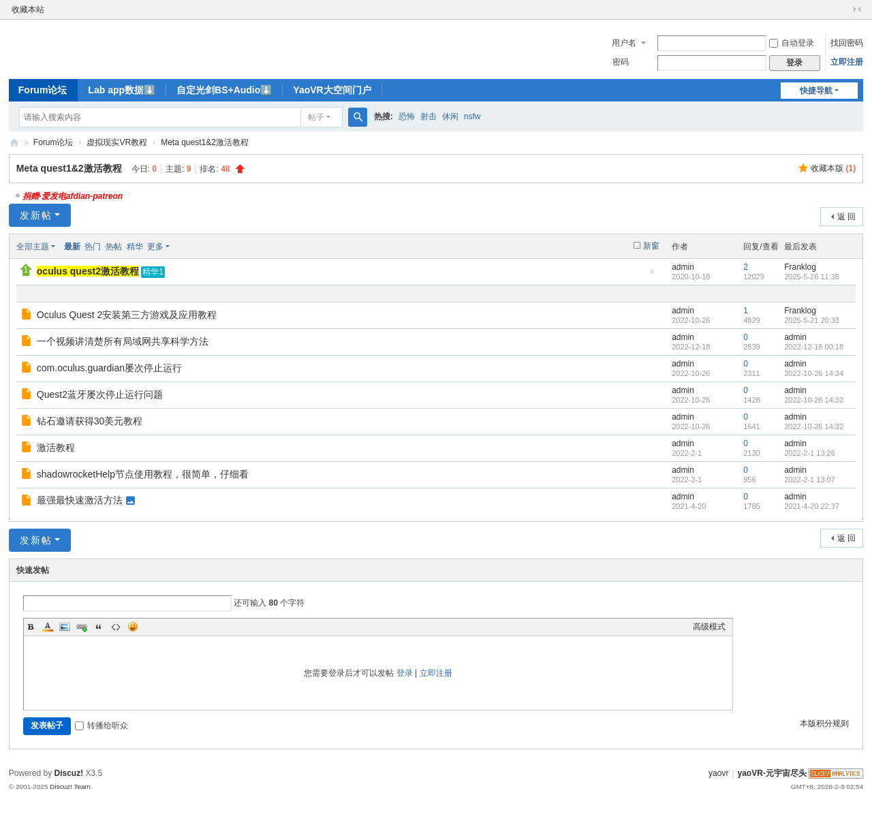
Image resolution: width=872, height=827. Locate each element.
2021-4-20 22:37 (811, 506)
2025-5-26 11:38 (811, 276)
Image (65, 627)
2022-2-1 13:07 (809, 479)
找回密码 (846, 43)
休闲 (450, 116)
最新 (72, 246)
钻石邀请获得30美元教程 (90, 421)
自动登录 (791, 43)
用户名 (624, 43)
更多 (155, 246)
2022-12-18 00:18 (813, 347)
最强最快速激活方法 (80, 500)
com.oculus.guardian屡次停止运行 (109, 367)
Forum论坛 (42, 89)
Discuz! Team (70, 786)
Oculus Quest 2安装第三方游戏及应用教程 (127, 314)
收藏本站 (28, 9)
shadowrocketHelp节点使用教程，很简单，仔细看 (143, 474)
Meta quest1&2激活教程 (205, 142)
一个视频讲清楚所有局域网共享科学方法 (122, 341)
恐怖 (407, 116)
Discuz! (69, 773)
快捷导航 (816, 90)
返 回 (846, 216)
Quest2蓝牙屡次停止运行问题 (100, 394)
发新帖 (36, 215)
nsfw (472, 116)
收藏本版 (833, 168)
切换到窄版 (857, 9)
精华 (135, 246)
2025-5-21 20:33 (811, 320)
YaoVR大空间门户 (332, 89)
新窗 (651, 246)
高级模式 (709, 626)
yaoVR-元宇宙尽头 (14, 143)
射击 (428, 116)
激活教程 (56, 447)
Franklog (800, 267)
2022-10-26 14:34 (813, 373)
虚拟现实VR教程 (117, 142)
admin (683, 267)
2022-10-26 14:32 (813, 400)
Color (47, 627)
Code (116, 627)
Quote (99, 627)
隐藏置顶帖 (652, 275)
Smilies (133, 627)
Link (82, 627)
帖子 (316, 117)
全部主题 (32, 246)
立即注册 (846, 62)
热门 (92, 246)
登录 (404, 673)
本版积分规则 (824, 723)
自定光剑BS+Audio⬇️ (224, 89)
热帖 (114, 246)
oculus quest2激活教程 (88, 271)
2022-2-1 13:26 (809, 453)
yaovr (718, 773)
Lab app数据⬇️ (121, 89)
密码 (620, 62)
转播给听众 (101, 725)
